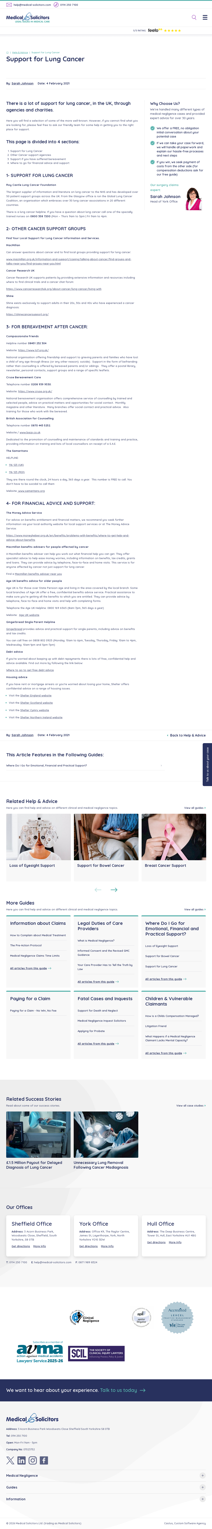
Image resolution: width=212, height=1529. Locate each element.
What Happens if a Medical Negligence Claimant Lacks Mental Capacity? (170, 1038)
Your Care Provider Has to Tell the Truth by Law (105, 967)
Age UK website (29, 615)
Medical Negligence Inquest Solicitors (102, 1020)
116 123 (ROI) (17, 472)
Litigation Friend (155, 1026)
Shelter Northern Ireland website (41, 717)
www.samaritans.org (31, 490)
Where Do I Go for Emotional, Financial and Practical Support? (84, 765)
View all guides (195, 807)
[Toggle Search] (192, 18)
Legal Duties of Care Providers (100, 925)
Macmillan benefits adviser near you (38, 573)
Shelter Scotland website (36, 702)
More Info (39, 1246)
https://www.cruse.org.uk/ (35, 391)
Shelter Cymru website (34, 710)
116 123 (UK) (16, 464)
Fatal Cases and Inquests (105, 998)
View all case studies (191, 1105)
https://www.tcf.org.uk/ (33, 350)
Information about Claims (38, 923)
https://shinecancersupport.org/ (27, 314)
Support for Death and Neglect (98, 1010)
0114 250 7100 (66, 4)
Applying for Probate (91, 1031)
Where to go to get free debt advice (30, 670)
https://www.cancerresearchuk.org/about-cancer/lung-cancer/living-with (53, 289)
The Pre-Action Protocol (26, 945)
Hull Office (160, 1223)
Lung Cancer (34, 151)
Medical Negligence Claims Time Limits (35, 955)
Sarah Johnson (23, 83)
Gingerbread (14, 629)
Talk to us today (123, 1390)
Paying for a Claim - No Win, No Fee (33, 1010)
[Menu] (207, 18)
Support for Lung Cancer (161, 966)
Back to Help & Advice (186, 735)
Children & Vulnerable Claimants (169, 1001)
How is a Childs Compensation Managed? (172, 1016)
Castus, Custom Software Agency (185, 1523)
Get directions (21, 1246)
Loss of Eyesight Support (161, 946)
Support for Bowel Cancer (162, 956)
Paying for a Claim (30, 998)
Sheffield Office (32, 1223)
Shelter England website (36, 695)
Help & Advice (20, 52)
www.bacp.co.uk (30, 432)
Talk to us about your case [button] (207, 764)
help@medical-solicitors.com (28, 5)
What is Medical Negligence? (96, 940)
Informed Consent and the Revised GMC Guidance (103, 952)
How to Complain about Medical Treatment (38, 935)
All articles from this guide (30, 968)
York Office (93, 1223)
